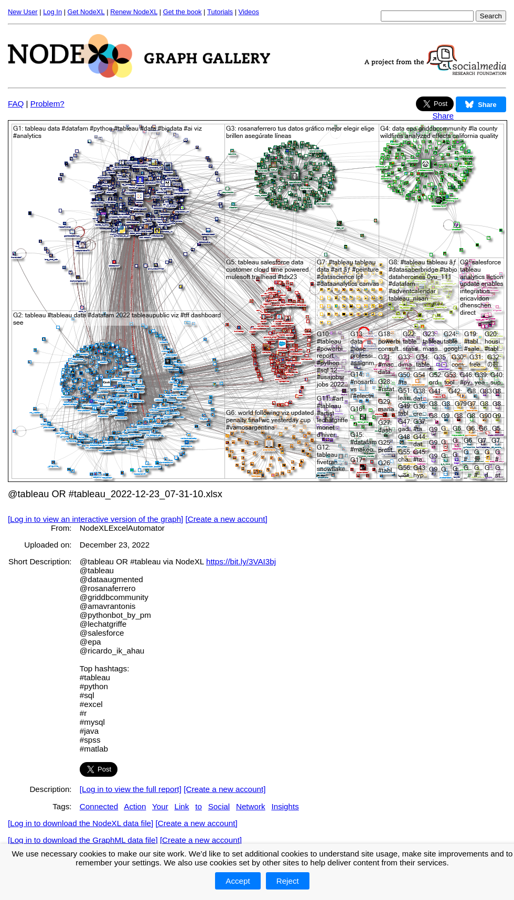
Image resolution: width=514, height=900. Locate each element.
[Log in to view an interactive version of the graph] (95, 519)
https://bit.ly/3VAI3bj (241, 561)
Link (182, 806)
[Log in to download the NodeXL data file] (80, 823)
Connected (99, 806)
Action (135, 806)
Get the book (182, 12)
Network (250, 806)
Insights (284, 806)
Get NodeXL (86, 12)
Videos (249, 12)
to (198, 806)
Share (443, 115)
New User (23, 12)
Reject (287, 880)
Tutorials (220, 12)
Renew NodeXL (133, 12)
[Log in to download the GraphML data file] (83, 839)
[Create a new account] (226, 519)
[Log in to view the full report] (130, 789)
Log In (52, 12)
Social (219, 806)
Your (160, 806)
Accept (238, 880)
